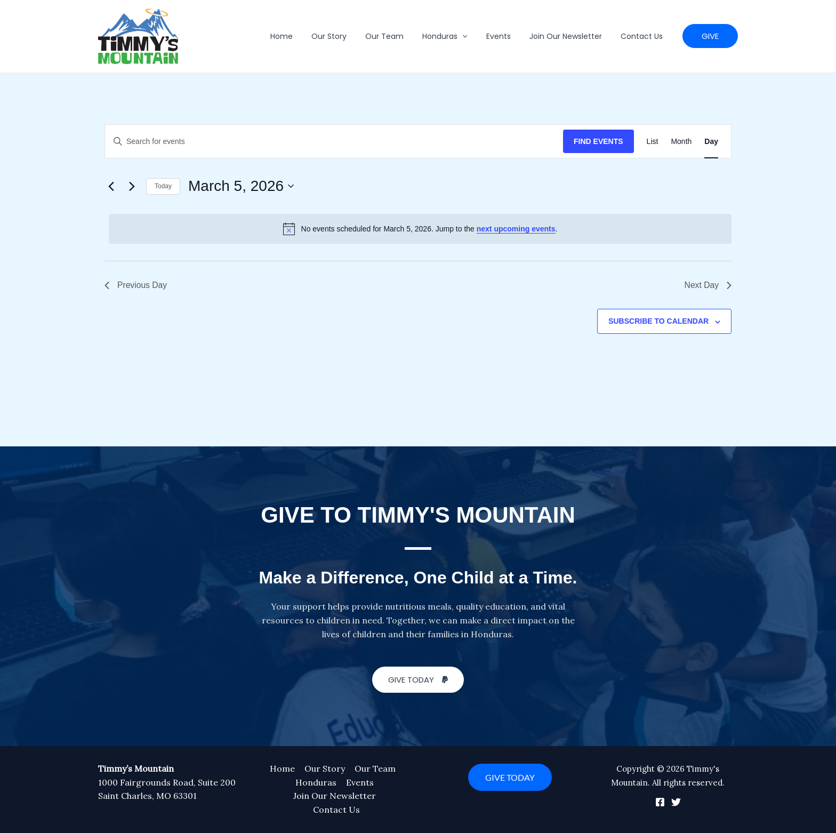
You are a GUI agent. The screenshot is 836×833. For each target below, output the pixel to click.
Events (507, 36)
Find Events (598, 141)
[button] (475, 36)
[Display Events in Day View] (711, 141)
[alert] (420, 229)
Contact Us (643, 36)
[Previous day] (110, 186)
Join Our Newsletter (571, 36)
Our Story (349, 36)
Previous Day (136, 285)
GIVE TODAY (510, 777)
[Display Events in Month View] (681, 141)
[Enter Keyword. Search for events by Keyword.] (334, 141)
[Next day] (131, 186)
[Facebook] (660, 802)
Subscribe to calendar (658, 321)
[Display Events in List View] (652, 141)
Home (306, 36)
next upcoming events (516, 229)
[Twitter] (676, 802)
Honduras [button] (458, 36)
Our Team (401, 36)
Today (163, 186)
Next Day (708, 285)
